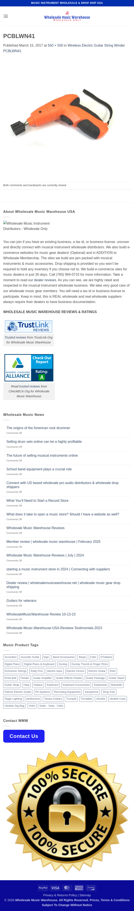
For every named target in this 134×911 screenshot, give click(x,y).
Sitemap (85, 895)
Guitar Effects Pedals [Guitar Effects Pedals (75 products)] (69, 678)
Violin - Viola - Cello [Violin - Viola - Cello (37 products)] (51, 705)
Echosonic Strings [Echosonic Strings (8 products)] (15, 671)
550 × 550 (55, 45)
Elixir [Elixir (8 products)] (113, 671)
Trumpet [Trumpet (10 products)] (71, 698)
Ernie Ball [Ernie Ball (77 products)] (10, 678)
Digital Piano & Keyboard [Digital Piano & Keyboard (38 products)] (39, 664)
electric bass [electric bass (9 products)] (54, 671)
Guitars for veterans (21, 600)
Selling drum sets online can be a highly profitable (44, 441)
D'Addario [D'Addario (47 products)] (106, 657)
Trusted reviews (15, 337)
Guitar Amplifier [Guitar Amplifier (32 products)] (42, 678)
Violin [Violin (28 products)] (31, 705)
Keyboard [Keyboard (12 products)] (52, 684)
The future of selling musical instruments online (42, 455)
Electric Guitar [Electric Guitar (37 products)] (97, 671)
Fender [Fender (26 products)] (24, 678)
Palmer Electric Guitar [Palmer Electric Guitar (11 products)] (17, 691)
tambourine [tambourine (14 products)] (33, 698)
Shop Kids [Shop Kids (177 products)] (109, 691)
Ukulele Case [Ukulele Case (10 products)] (117, 698)
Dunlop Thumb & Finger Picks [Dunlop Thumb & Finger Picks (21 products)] (89, 664)
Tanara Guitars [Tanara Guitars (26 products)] (53, 698)
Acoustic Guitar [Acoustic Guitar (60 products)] (30, 657)
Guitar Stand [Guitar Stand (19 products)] (116, 678)
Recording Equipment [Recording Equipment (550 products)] (67, 691)
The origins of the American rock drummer (38, 428)
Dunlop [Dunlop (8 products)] (63, 664)
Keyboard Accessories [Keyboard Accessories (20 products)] (76, 684)
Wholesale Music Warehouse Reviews (35, 528)
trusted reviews (29, 386)
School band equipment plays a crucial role (39, 469)
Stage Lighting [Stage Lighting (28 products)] (13, 698)
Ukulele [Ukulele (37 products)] (100, 698)
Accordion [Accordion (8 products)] (10, 657)
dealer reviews (45, 280)
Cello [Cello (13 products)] (93, 657)
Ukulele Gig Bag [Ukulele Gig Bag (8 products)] (14, 705)
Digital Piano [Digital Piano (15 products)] (12, 664)
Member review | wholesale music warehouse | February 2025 (53, 541)
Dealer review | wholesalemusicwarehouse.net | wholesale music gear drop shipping (63, 585)
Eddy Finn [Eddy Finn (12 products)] (37, 671)
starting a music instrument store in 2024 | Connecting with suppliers (58, 569)
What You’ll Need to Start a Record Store (37, 500)
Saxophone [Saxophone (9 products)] (91, 691)
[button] (5, 16)
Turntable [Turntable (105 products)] (86, 698)
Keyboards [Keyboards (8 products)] (100, 684)
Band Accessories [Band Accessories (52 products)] (64, 657)
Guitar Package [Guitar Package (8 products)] (95, 678)
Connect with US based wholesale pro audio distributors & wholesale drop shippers (62, 485)
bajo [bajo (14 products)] (46, 657)
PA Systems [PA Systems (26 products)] (42, 691)
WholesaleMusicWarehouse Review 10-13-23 (41, 614)
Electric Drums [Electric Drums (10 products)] (75, 671)
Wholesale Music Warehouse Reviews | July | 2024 (45, 555)
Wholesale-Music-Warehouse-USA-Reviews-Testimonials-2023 (54, 628)
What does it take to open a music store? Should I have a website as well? (62, 514)
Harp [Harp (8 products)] (26, 684)
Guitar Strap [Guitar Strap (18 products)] (11, 684)
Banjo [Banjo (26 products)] (82, 657)
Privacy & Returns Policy (60, 895)
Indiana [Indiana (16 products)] (38, 684)
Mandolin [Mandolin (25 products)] (116, 684)
